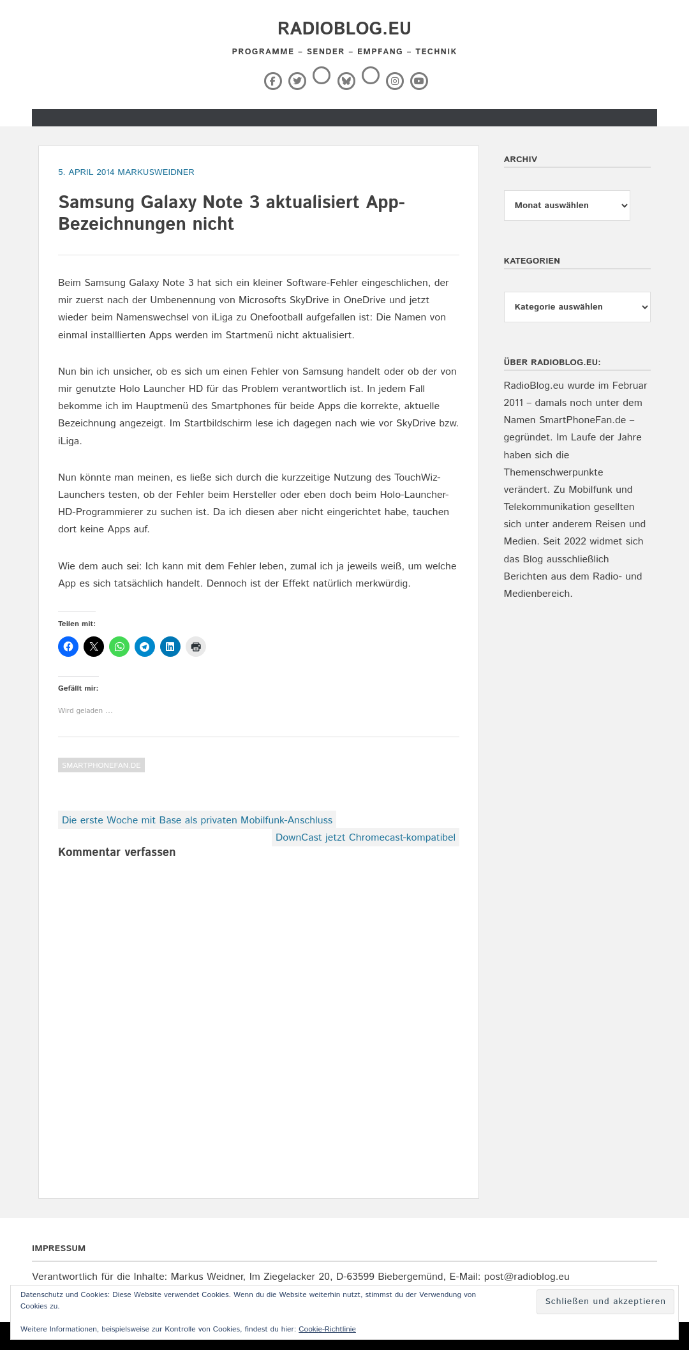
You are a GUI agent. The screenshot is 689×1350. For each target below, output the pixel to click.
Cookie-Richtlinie (327, 1329)
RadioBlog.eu (344, 29)
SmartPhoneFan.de (101, 765)
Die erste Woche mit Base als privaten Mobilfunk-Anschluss (197, 820)
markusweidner (156, 172)
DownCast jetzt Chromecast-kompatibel (366, 837)
